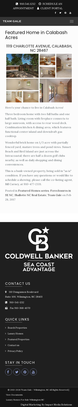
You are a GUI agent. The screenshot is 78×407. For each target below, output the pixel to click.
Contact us (13, 345)
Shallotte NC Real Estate (30, 195)
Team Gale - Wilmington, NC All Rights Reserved (44, 390)
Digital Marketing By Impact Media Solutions (46, 404)
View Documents (14, 394)
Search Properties (17, 327)
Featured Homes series (33, 190)
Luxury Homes (15, 333)
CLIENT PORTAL (51, 8)
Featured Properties (18, 339)
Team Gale (55, 195)
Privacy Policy (15, 351)
